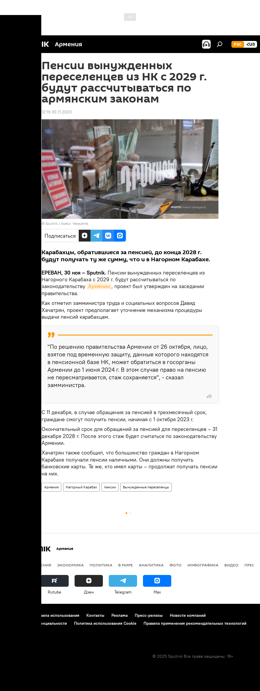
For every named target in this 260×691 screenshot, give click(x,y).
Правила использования (56, 615)
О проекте (16, 615)
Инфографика (202, 565)
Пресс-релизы (149, 615)
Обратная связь (21, 631)
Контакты (95, 615)
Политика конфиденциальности (36, 623)
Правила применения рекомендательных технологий (195, 623)
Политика (101, 565)
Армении (99, 286)
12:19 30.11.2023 (57, 112)
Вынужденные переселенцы (146, 487)
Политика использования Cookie (105, 623)
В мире (125, 565)
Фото (176, 565)
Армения (51, 487)
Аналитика (151, 565)
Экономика (70, 565)
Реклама (119, 615)
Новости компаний (188, 615)
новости (16, 565)
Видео (231, 565)
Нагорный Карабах (81, 487)
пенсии (110, 487)
